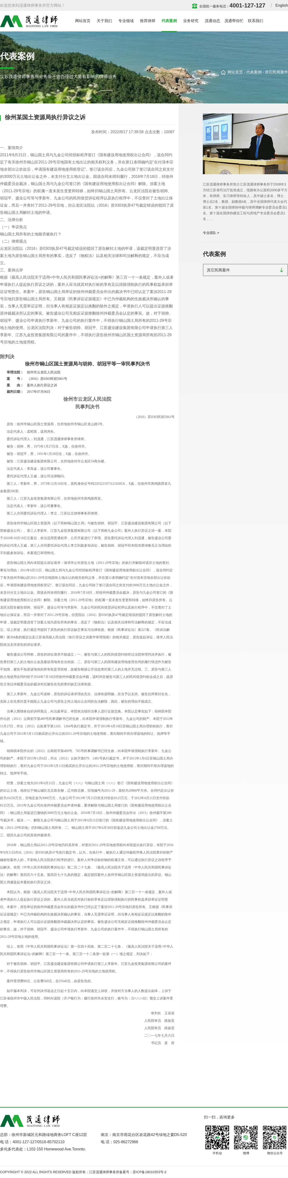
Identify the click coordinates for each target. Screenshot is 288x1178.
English (282, 5)
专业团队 (209, 233)
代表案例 (254, 72)
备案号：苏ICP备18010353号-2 (142, 1172)
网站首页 (235, 72)
